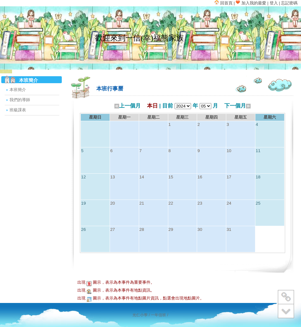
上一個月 (127, 105)
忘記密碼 (289, 3)
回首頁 (224, 3)
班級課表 (18, 110)
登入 (274, 3)
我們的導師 (20, 99)
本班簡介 (18, 89)
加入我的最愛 (251, 3)
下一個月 (237, 105)
